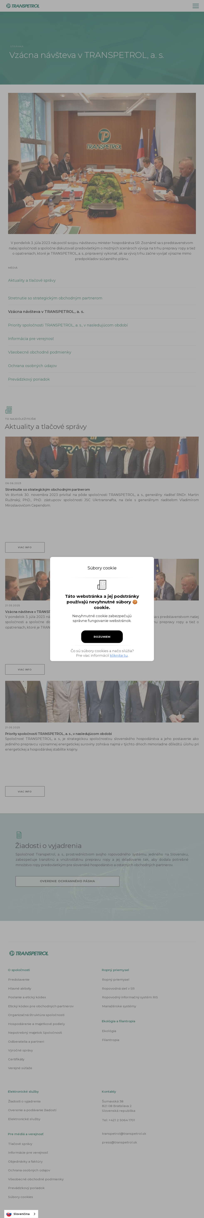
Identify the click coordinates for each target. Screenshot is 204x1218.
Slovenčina (18, 1214)
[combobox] (21, 1214)
